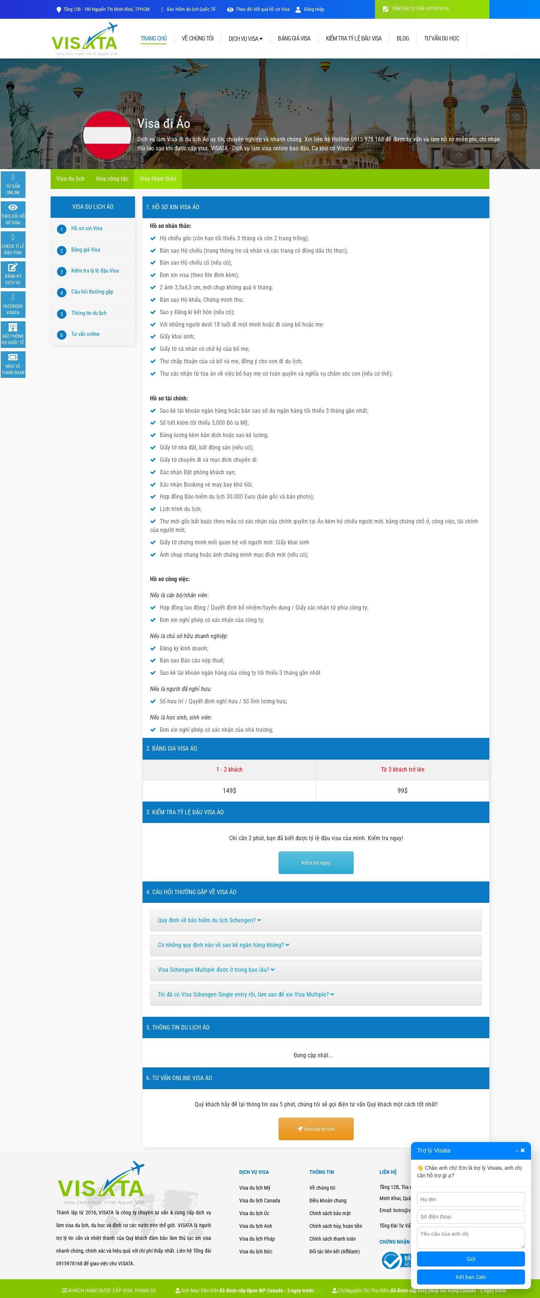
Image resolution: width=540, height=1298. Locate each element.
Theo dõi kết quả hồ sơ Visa (263, 9)
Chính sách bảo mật (330, 1213)
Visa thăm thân (158, 178)
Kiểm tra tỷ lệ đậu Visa (95, 270)
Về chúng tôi (322, 1188)
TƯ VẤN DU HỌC (441, 39)
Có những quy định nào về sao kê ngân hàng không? (223, 945)
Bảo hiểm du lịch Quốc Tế (190, 9)
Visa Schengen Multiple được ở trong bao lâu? (216, 969)
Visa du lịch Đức (255, 1252)
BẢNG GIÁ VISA (294, 39)
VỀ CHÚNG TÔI (197, 39)
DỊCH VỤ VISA (245, 39)
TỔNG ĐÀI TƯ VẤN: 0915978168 (416, 8)
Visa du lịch (70, 178)
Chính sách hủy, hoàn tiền (335, 1226)
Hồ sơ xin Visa (86, 228)
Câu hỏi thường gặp (92, 291)
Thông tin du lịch (88, 313)
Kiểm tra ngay (316, 863)
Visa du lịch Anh (255, 1226)
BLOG (403, 39)
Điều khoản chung (327, 1201)
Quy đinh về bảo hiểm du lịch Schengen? (209, 920)
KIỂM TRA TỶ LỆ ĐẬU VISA (354, 39)
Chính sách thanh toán (332, 1239)
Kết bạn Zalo (471, 1277)
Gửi (471, 1259)
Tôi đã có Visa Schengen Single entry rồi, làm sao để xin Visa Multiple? (246, 994)
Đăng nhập (310, 9)
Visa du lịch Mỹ (254, 1188)
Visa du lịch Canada (259, 1201)
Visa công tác (112, 178)
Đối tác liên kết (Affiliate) (334, 1252)
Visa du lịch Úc (254, 1213)
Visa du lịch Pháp (257, 1239)
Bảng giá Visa (85, 249)
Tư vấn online (85, 334)
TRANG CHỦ (153, 39)
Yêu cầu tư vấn (315, 1129)
